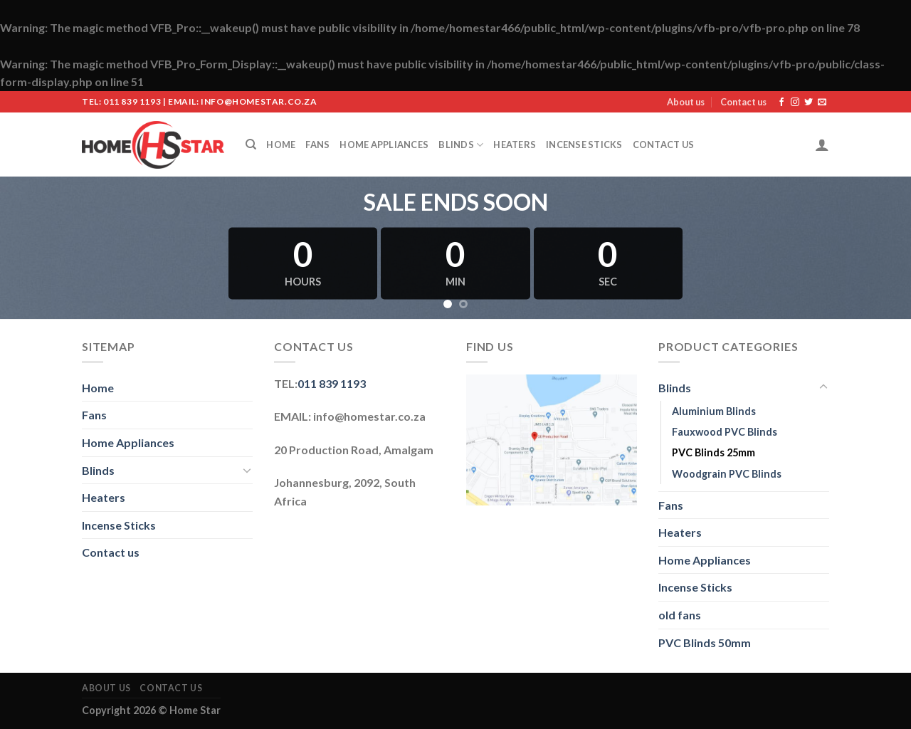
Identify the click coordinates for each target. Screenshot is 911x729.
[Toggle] (247, 469)
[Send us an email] (822, 102)
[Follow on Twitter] (808, 102)
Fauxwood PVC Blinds (724, 432)
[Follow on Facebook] (781, 102)
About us (686, 101)
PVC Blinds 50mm (704, 642)
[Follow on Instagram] (795, 102)
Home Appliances (383, 144)
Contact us (743, 101)
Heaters (514, 144)
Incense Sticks (584, 144)
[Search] (251, 144)
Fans (317, 144)
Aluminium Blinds (714, 411)
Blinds (460, 145)
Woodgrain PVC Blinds (726, 474)
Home (280, 144)
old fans (679, 615)
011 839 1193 (331, 383)
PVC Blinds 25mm (713, 452)
